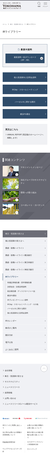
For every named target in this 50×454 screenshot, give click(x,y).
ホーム (5, 24)
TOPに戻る (44, 368)
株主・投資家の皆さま (16, 24)
